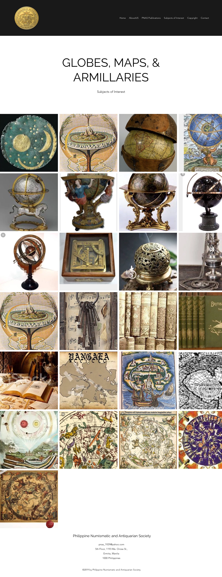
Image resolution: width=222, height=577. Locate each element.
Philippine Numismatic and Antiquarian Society (112, 536)
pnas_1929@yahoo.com (111, 544)
